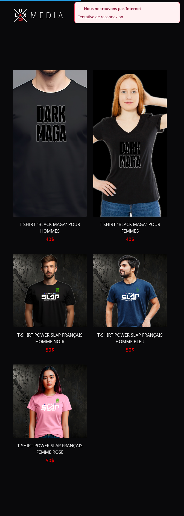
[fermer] (174, 8)
